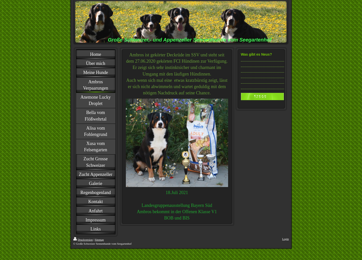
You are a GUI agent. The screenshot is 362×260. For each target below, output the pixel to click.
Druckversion (83, 239)
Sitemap (99, 239)
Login (285, 238)
